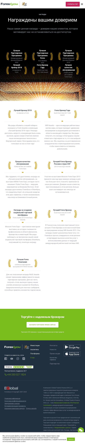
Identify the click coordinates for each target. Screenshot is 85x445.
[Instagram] (17, 358)
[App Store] (72, 354)
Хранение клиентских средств (14, 408)
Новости (53, 350)
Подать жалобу (31, 408)
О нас (32, 358)
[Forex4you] (14, 4)
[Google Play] (72, 347)
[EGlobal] (11, 388)
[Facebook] (5, 358)
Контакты (53, 345)
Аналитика (34, 350)
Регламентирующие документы (15, 406)
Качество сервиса (53, 359)
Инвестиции (35, 345)
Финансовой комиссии (61, 403)
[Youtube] (11, 358)
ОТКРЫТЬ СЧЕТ (72, 4)
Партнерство (55, 364)
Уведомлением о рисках (62, 427)
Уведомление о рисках (12, 403)
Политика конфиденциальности (15, 401)
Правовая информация (12, 398)
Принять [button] (71, 439)
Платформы (35, 354)
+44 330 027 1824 (16, 374)
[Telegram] (23, 358)
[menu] (82, 4)
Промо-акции (55, 354)
